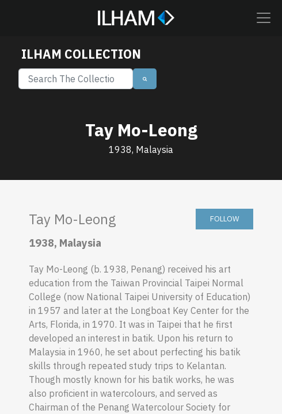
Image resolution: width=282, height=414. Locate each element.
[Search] (75, 78)
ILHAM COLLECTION (81, 54)
